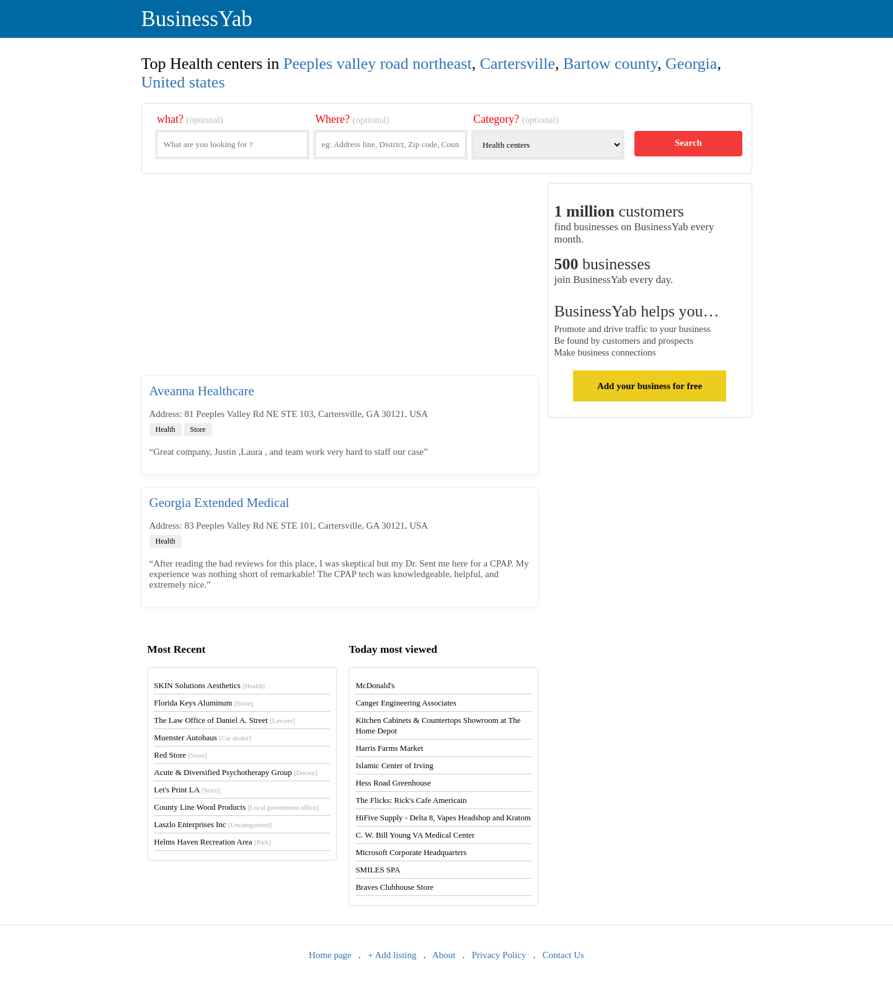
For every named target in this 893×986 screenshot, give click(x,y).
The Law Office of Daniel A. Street (224, 720)
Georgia (691, 64)
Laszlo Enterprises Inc (213, 824)
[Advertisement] (339, 279)
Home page (330, 955)
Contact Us (563, 955)
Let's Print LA (187, 789)
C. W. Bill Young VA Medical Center (414, 835)
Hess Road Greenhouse (392, 782)
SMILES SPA (377, 869)
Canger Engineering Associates (405, 702)
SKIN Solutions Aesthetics (209, 685)
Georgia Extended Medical (219, 502)
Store (197, 429)
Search (688, 143)
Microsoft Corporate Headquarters (410, 852)
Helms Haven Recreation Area (212, 841)
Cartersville (517, 64)
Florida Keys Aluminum (203, 702)
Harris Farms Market (389, 748)
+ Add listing (392, 955)
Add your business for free (649, 386)
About (444, 955)
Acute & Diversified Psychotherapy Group (235, 772)
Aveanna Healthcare (201, 390)
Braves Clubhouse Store (394, 887)
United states (183, 82)
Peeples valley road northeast (377, 64)
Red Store (180, 755)
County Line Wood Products (236, 807)
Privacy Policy (499, 955)
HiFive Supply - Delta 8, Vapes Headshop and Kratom (442, 817)
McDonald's (374, 685)
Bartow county (610, 64)
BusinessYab (196, 19)
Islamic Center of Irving (394, 765)
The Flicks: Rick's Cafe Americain (410, 800)
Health (165, 429)
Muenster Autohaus (202, 737)
